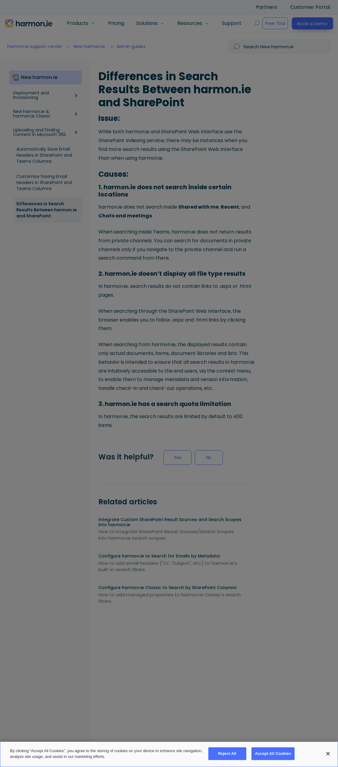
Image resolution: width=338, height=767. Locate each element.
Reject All (227, 754)
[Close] (328, 753)
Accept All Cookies (273, 754)
